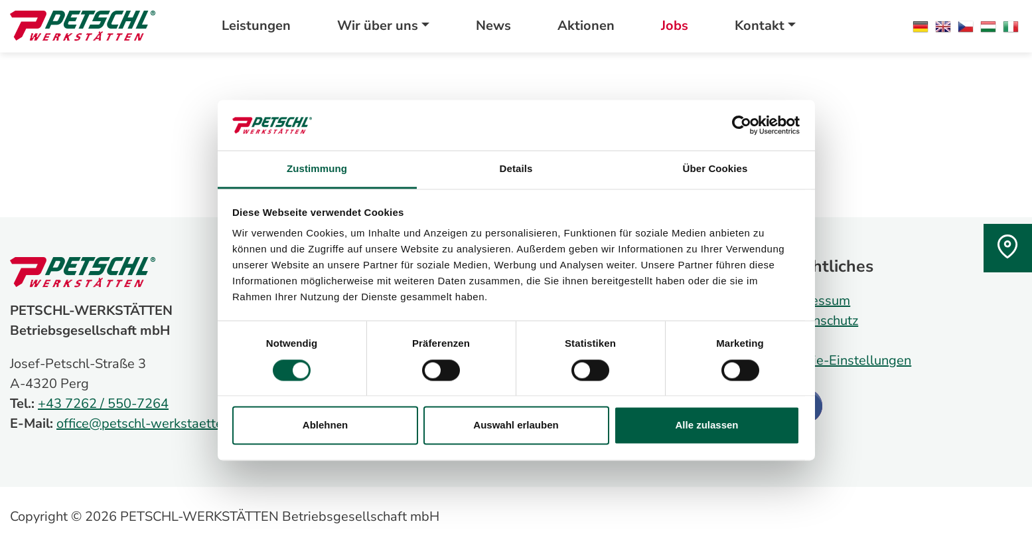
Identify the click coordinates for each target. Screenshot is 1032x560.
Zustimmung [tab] (317, 169)
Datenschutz (821, 320)
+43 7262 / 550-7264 (103, 404)
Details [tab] (516, 169)
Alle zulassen (706, 425)
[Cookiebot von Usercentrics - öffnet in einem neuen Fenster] (742, 125)
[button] (383, 26)
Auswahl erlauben (515, 425)
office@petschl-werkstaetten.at (151, 423)
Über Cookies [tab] (715, 169)
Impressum (817, 301)
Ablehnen (325, 425)
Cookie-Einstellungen (847, 360)
